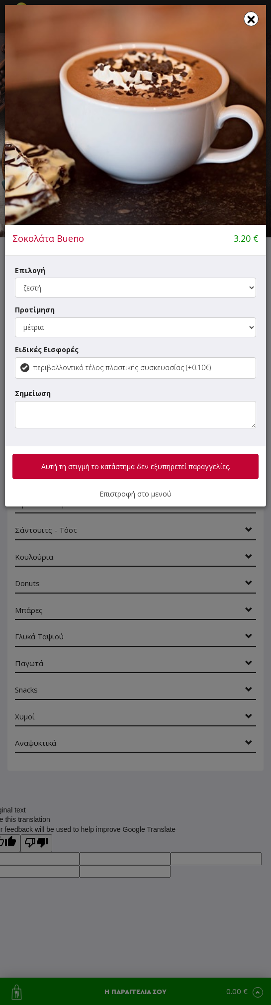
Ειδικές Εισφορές (47, 349)
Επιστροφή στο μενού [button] (135, 494)
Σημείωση (33, 393)
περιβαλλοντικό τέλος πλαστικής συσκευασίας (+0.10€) (115, 367)
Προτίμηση (35, 309)
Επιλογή (30, 270)
